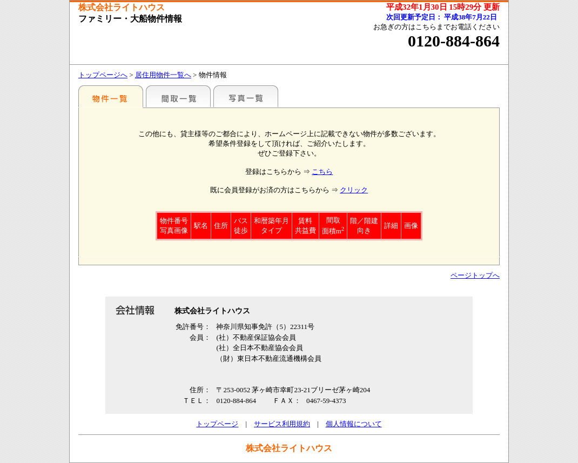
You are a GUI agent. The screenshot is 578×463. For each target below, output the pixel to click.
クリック (354, 190)
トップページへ (102, 75)
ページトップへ (475, 275)
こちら (322, 171)
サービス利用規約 (282, 424)
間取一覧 (178, 96)
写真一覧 (245, 96)
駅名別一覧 (110, 96)
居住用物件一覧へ (163, 75)
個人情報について (354, 424)
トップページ (217, 424)
